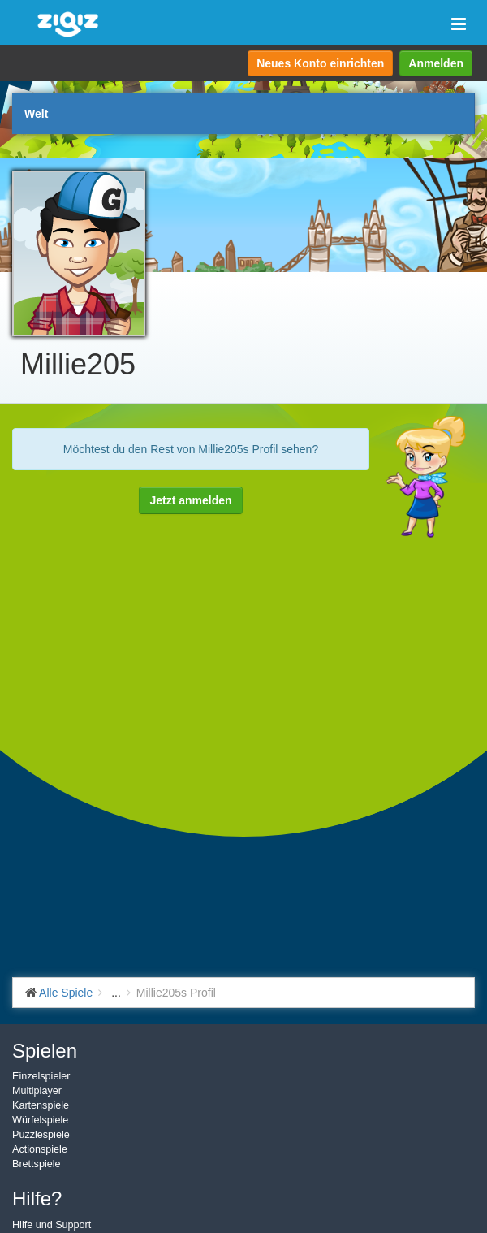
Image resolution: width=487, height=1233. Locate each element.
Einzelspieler (41, 1076)
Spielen (44, 1051)
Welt (36, 113)
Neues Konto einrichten (320, 63)
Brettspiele (36, 1164)
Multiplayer (37, 1091)
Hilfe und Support (51, 1225)
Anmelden (435, 63)
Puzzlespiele (41, 1134)
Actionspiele (39, 1149)
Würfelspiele (40, 1120)
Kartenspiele (40, 1105)
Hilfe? (37, 1198)
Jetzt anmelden (190, 500)
